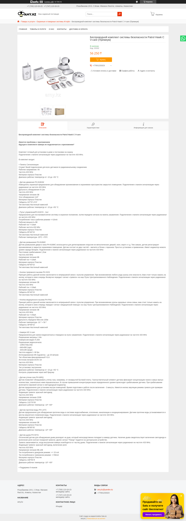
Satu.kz (104, 516)
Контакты (62, 29)
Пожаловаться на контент (96, 518)
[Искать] (119, 14)
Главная (23, 29)
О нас (51, 29)
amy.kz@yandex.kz (105, 490)
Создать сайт (49, 2)
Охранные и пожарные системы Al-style (53, 22)
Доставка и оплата (78, 29)
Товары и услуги (28, 22)
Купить (103, 60)
